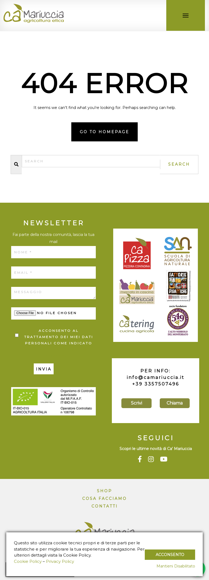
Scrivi (136, 403)
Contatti (104, 506)
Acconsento (170, 554)
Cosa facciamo (104, 498)
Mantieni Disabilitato (175, 566)
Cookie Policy (28, 561)
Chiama (175, 403)
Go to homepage (104, 131)
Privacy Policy (60, 561)
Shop (104, 490)
